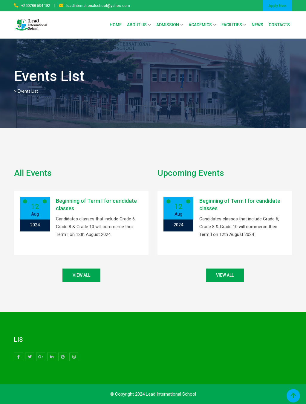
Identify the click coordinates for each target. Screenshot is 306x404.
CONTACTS (279, 24)
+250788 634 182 (35, 5)
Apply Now (277, 6)
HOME (116, 24)
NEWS (257, 24)
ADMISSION (167, 24)
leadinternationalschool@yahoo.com (98, 5)
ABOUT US (137, 24)
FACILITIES (231, 24)
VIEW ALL (81, 275)
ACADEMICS (200, 24)
